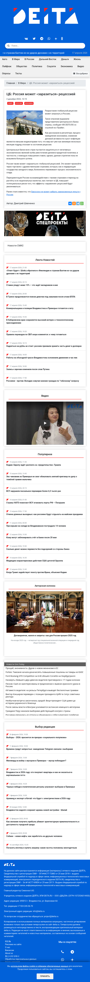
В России (29, 59)
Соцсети (51, 66)
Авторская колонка (45, 585)
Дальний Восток (47, 59)
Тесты (18, 73)
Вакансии (9, 950)
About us (9, 953)
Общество (21, 66)
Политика (37, 66)
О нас (7, 947)
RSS (8, 941)
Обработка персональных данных (20, 959)
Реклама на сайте (13, 944)
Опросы (6, 73)
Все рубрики (80, 73)
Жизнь (77, 59)
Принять (45, 976)
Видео (81, 66)
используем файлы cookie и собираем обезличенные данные (39, 966)
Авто (4, 59)
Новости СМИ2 (15, 245)
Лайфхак (6, 66)
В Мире (16, 59)
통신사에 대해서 (12, 956)
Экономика (67, 66)
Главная (10, 83)
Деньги (65, 59)
